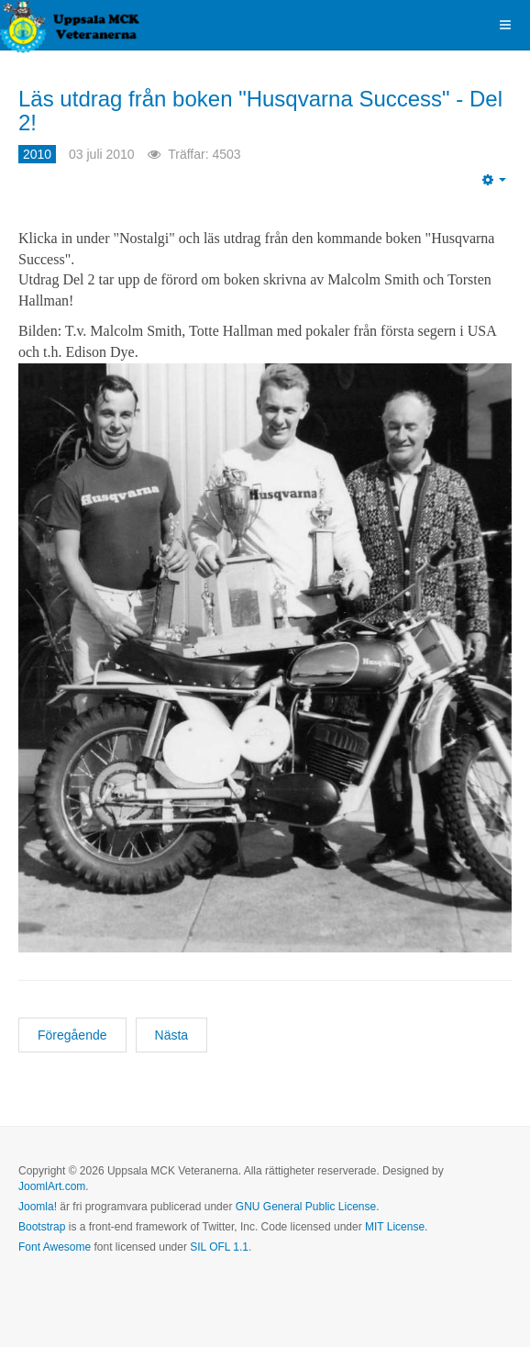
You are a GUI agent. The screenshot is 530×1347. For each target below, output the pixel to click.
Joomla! (37, 1206)
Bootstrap (41, 1226)
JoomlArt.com (51, 1186)
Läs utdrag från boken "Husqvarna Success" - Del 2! (260, 110)
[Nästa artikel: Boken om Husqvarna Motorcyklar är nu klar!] (172, 1035)
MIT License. (396, 1226)
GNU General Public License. (308, 1206)
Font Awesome (54, 1247)
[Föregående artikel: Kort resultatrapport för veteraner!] (72, 1035)
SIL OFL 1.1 (219, 1247)
